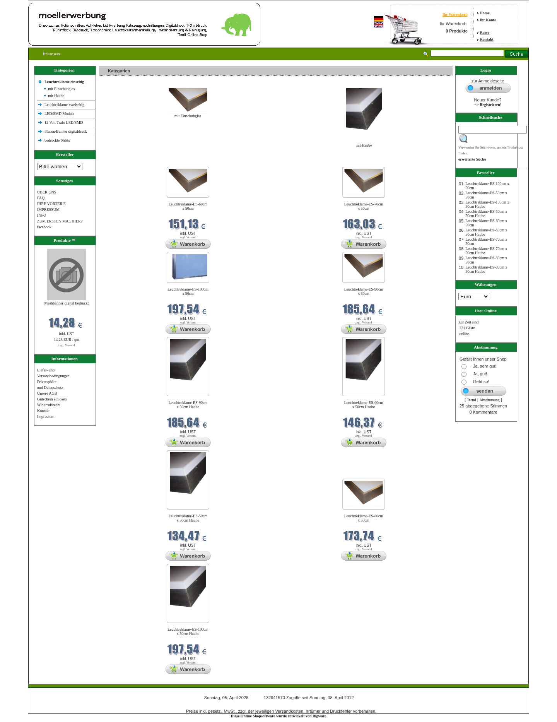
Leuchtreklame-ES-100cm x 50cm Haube (187, 631)
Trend (471, 400)
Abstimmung (490, 400)
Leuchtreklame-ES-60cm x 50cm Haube (363, 404)
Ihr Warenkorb (455, 14)
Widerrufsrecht (48, 405)
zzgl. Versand (66, 345)
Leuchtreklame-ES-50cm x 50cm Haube (188, 518)
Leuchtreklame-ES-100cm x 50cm (187, 291)
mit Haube (56, 96)
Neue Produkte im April (119, 162)
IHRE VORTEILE (51, 204)
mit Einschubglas (61, 89)
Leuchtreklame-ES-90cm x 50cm (363, 291)
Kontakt (487, 39)
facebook (44, 227)
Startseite (52, 54)
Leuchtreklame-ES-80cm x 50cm (363, 518)
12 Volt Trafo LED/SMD (63, 122)
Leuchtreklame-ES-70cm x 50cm (363, 206)
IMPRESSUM (48, 209)
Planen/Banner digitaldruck (65, 131)
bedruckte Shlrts (57, 140)
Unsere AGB (47, 393)
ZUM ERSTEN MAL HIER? (59, 221)
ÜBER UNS (46, 192)
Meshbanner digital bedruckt (66, 303)
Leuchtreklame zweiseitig (64, 105)
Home (485, 13)
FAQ (40, 198)
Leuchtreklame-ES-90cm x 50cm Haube (188, 404)
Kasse (484, 32)
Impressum (45, 416)
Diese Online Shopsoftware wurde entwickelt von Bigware (278, 716)
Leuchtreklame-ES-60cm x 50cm (188, 206)
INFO (41, 215)
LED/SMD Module (59, 113)
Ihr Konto (488, 20)
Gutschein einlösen (52, 399)
